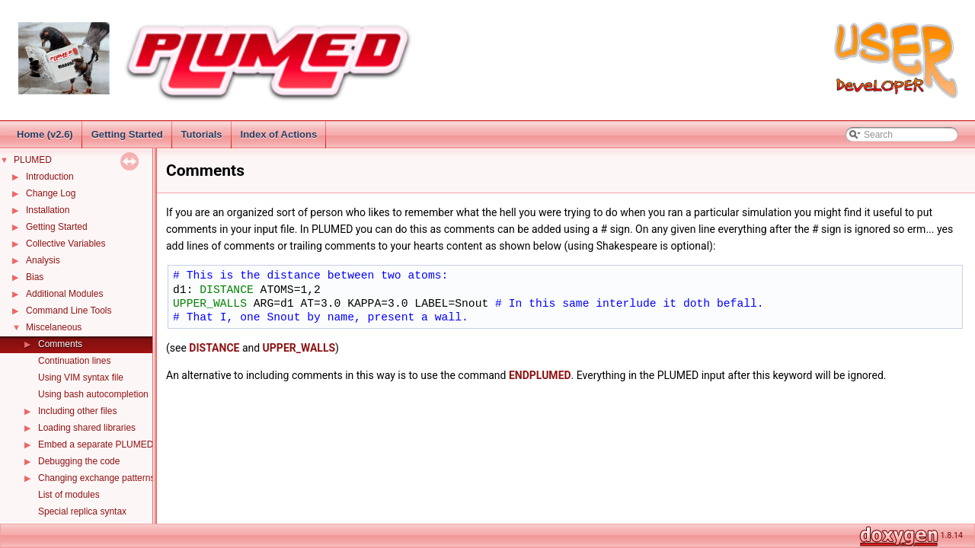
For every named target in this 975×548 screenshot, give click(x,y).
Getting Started (127, 134)
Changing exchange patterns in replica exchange (137, 478)
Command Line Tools (69, 310)
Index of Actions (279, 134)
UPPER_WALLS (210, 303)
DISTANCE (227, 290)
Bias (34, 277)
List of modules (69, 494)
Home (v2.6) (45, 134)
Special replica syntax (82, 511)
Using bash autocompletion (93, 394)
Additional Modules (64, 293)
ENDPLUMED (540, 375)
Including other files (77, 411)
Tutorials (201, 134)
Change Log (50, 193)
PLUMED (33, 160)
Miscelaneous (54, 327)
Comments (60, 344)
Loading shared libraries (87, 427)
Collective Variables (66, 243)
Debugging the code (79, 461)
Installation (47, 210)
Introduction (50, 176)
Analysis (43, 260)
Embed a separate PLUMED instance (114, 444)
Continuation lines (74, 360)
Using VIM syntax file (80, 377)
